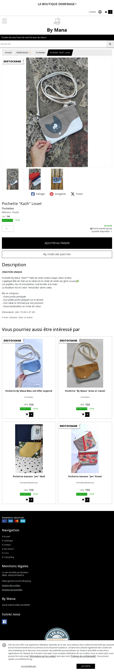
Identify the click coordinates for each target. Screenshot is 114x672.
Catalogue (7, 540)
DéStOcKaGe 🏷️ (24, 52)
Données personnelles (12, 589)
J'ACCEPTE (85, 666)
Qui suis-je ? (8, 549)
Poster (77, 194)
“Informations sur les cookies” (42, 656)
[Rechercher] (110, 44)
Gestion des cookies (11, 585)
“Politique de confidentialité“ (83, 656)
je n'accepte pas (28, 666)
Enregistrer (58, 194)
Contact (92, 11)
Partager (38, 194)
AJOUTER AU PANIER (57, 243)
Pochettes (40, 52)
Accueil (8, 52)
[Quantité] (8, 228)
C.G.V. (5, 553)
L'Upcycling (8, 557)
